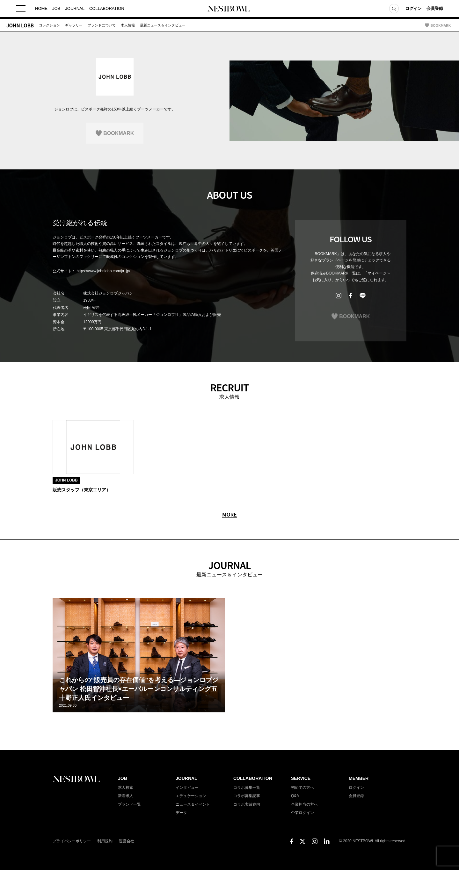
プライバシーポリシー (72, 841)
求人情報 (128, 25)
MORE (229, 515)
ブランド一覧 (129, 804)
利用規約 (105, 841)
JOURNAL (74, 9)
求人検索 (125, 787)
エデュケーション (191, 796)
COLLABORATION (106, 9)
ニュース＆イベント (193, 804)
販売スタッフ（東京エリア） (82, 489)
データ (181, 812)
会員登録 (434, 9)
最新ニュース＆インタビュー (163, 25)
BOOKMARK (441, 25)
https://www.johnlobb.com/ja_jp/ (103, 271)
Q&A (295, 796)
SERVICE (300, 778)
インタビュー (187, 787)
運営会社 (126, 841)
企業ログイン (302, 812)
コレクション (49, 25)
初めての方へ (302, 787)
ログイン (413, 9)
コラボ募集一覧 (246, 787)
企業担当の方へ (304, 804)
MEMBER (358, 778)
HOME (41, 9)
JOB (56, 9)
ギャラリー (74, 25)
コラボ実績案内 (246, 804)
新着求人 (125, 796)
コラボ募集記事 (246, 796)
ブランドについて (102, 25)
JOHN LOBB (20, 25)
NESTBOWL (229, 9)
